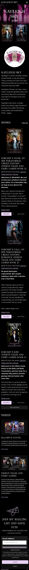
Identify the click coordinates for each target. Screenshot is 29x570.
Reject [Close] (15, 566)
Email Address (8, 539)
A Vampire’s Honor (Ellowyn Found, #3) (13, 441)
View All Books (14, 407)
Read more (5, 210)
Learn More (20, 214)
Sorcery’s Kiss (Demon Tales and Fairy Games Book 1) (13, 355)
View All (25, 123)
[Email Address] (14, 542)
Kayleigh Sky (9, 2)
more (9, 113)
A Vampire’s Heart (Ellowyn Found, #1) (15, 445)
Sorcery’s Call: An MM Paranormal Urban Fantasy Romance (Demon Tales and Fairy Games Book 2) (12, 256)
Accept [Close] (15, 562)
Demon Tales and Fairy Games (12, 474)
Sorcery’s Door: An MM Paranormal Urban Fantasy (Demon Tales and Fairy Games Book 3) (13, 163)
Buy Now (6, 214)
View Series (4, 449)
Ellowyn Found (11, 437)
